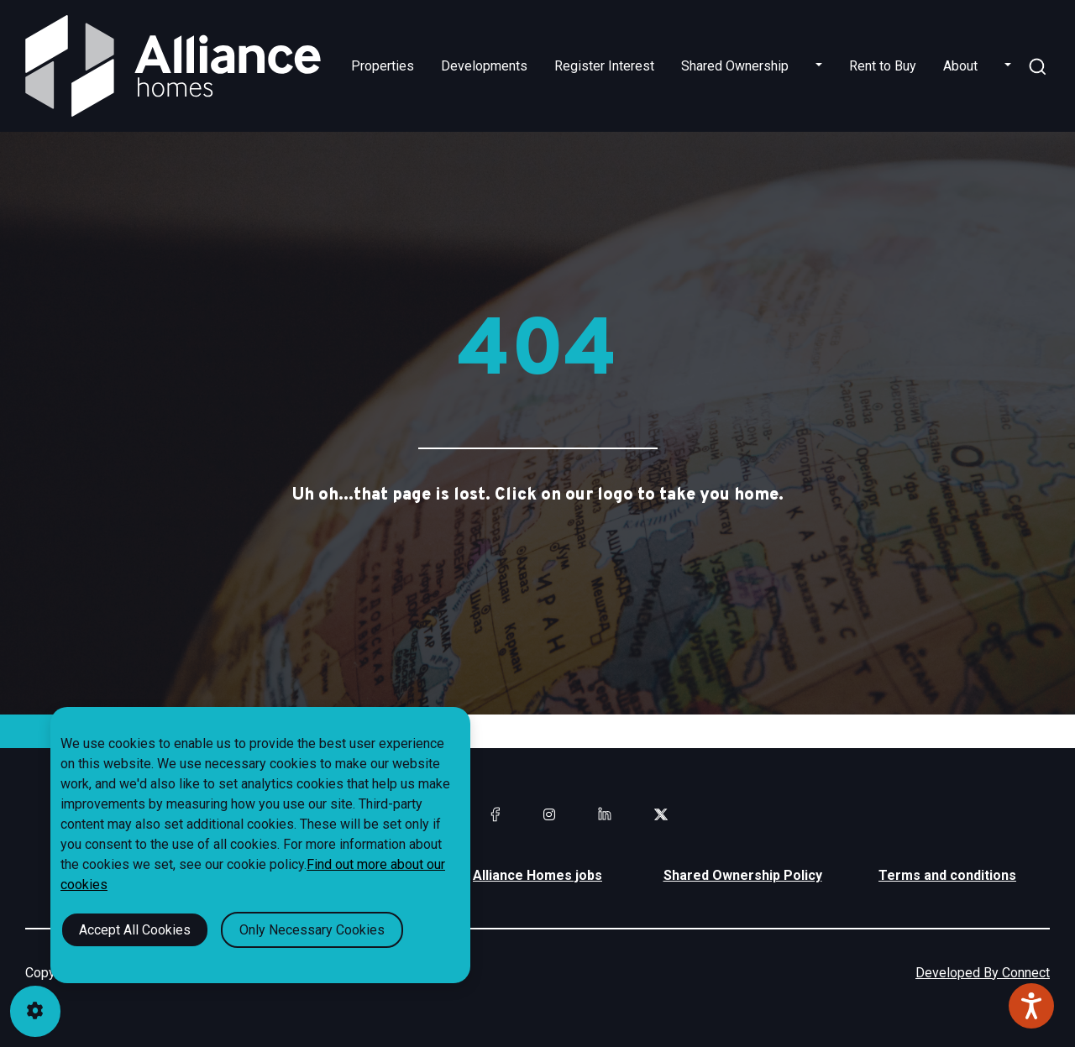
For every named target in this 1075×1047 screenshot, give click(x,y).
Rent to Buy (882, 66)
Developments (484, 66)
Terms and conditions (947, 875)
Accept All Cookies (135, 930)
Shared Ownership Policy (742, 875)
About (960, 66)
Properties (382, 66)
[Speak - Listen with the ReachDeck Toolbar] (1031, 1006)
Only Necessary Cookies (312, 930)
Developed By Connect (982, 973)
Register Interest (604, 66)
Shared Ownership (735, 66)
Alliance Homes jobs (537, 875)
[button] (819, 66)
